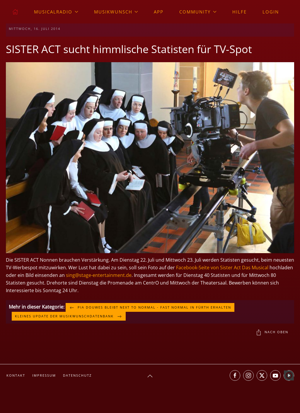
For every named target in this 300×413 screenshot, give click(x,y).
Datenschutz (77, 375)
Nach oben (272, 332)
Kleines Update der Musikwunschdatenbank (68, 316)
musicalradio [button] (56, 12)
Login (270, 12)
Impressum (44, 375)
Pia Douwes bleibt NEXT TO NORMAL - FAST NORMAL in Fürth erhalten (150, 308)
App (158, 12)
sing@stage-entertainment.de (99, 275)
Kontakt (15, 375)
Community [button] (198, 12)
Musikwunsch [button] (116, 12)
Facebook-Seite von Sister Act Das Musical (222, 267)
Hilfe (239, 12)
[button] (150, 157)
